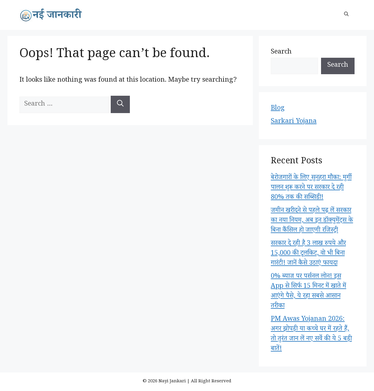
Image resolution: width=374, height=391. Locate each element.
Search (281, 53)
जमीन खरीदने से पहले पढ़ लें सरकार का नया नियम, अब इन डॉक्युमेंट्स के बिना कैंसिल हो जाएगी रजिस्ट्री (312, 221)
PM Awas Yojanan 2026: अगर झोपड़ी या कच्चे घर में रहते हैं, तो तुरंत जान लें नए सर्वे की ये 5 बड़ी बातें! (311, 335)
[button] (346, 15)
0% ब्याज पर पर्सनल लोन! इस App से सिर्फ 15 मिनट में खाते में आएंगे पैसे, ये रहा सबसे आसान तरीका (308, 292)
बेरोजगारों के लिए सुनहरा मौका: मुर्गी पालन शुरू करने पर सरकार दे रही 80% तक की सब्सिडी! (311, 188)
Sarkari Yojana (294, 122)
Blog (278, 109)
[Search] (120, 104)
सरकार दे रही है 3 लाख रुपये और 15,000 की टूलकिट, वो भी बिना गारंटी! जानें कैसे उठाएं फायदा (308, 254)
